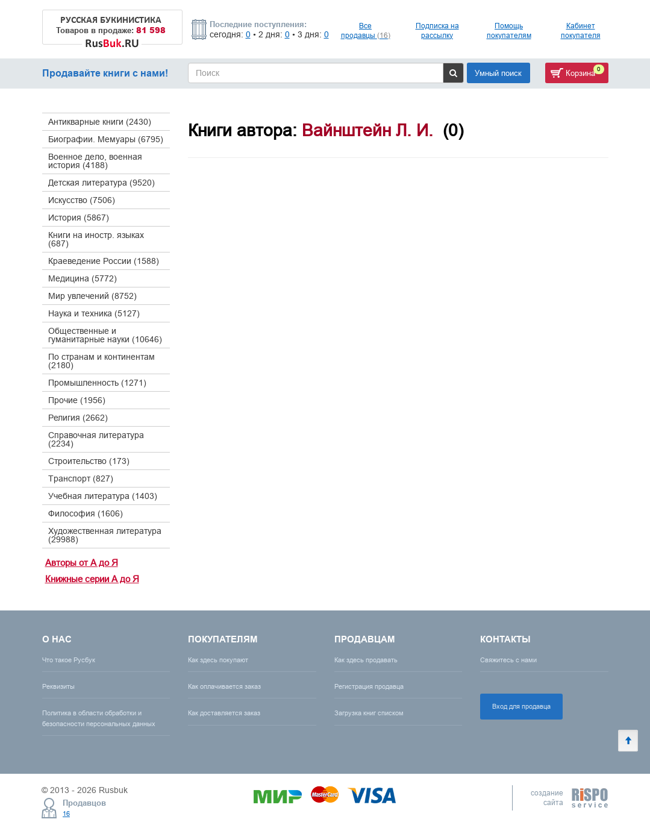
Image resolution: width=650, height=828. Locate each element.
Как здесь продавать (366, 660)
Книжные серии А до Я (92, 579)
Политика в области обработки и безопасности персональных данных (98, 718)
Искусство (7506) (81, 200)
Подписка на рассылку (437, 30)
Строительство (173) (89, 461)
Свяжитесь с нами (508, 660)
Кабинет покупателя (581, 30)
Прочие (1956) (76, 400)
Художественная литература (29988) (104, 535)
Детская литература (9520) (101, 182)
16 (66, 813)
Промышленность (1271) (97, 382)
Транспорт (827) (80, 478)
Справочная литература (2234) (96, 439)
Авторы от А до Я (81, 562)
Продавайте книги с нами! (105, 73)
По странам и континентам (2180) (101, 361)
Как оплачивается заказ (224, 686)
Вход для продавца (521, 706)
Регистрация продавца (369, 686)
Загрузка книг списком (369, 713)
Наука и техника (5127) (94, 313)
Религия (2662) (78, 417)
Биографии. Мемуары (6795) (105, 139)
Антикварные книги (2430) (99, 122)
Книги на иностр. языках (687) (96, 239)
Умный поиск (498, 73)
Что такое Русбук (68, 660)
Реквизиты (58, 686)
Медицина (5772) (82, 278)
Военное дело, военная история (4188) (95, 161)
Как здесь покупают (218, 660)
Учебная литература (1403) (102, 496)
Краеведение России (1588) (103, 261)
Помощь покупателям (509, 30)
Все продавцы (365, 30)
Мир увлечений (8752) (92, 296)
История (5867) (78, 217)
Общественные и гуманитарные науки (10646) (105, 335)
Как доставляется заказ (224, 713)
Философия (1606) (85, 513)
